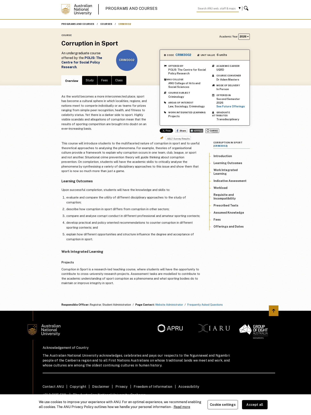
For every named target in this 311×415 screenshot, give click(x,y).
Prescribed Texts (226, 205)
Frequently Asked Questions (205, 304)
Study (90, 80)
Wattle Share (196, 131)
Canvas (212, 131)
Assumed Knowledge (229, 212)
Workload (220, 187)
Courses (106, 24)
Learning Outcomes (228, 163)
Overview (71, 81)
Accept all (254, 405)
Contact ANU (53, 387)
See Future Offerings (230, 106)
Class (119, 80)
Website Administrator (169, 304)
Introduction (223, 156)
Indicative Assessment (230, 181)
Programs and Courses (131, 8)
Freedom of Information (153, 387)
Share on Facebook (181, 131)
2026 (244, 36)
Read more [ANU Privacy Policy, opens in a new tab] (182, 407)
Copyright (78, 387)
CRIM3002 (124, 24)
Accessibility (188, 387)
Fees (104, 80)
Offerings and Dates (229, 226)
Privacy (121, 387)
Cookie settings (222, 405)
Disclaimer (100, 387)
